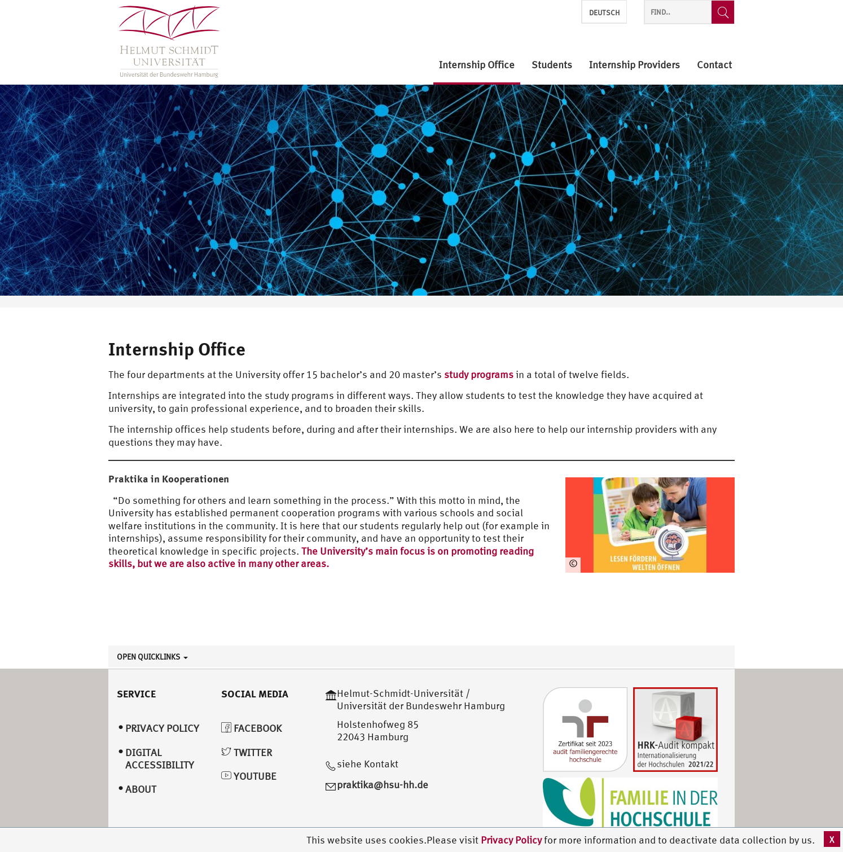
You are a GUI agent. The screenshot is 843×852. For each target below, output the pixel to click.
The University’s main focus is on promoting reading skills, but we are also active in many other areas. (321, 557)
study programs (478, 374)
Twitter (246, 752)
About (140, 789)
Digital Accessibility (159, 758)
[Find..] (723, 12)
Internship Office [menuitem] (477, 65)
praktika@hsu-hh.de (382, 784)
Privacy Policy (512, 840)
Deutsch (604, 12)
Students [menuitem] (552, 65)
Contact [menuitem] (714, 65)
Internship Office (176, 348)
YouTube (248, 776)
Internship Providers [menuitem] (634, 65)
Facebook (251, 728)
